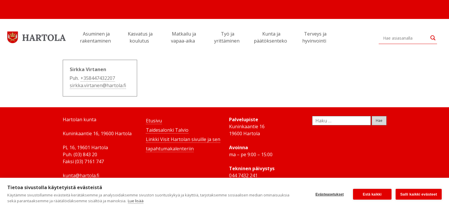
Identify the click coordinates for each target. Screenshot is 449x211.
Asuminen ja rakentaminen (96, 37)
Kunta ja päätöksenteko (271, 37)
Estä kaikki (372, 194)
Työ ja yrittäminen (227, 37)
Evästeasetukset (329, 194)
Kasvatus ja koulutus (140, 37)
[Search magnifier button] (433, 38)
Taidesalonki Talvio (167, 130)
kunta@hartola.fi (81, 175)
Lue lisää (136, 200)
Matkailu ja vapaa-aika (184, 37)
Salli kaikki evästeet (418, 194)
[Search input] (405, 38)
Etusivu (154, 120)
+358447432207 (98, 78)
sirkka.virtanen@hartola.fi (98, 85)
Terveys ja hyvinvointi (315, 37)
